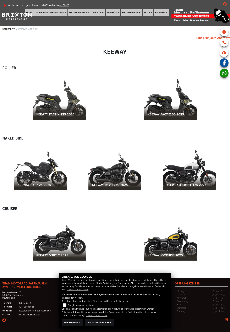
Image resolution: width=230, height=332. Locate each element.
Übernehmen (72, 322)
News (147, 12)
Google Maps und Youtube (81, 305)
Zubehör (112, 12)
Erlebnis (160, 12)
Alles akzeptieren (99, 322)
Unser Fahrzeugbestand (49, 12)
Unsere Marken (78, 12)
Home (29, 12)
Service (97, 12)
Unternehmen (130, 12)
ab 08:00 (64, 5)
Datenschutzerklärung (78, 289)
